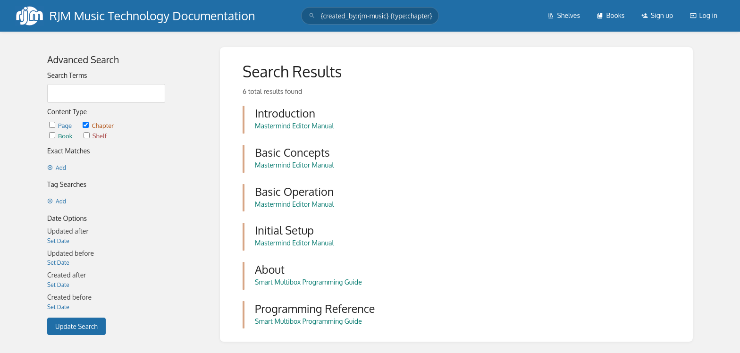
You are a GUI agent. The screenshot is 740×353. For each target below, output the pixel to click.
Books (610, 15)
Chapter (98, 125)
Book (61, 136)
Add (56, 167)
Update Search (76, 326)
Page (61, 125)
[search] (369, 16)
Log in (703, 15)
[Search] (312, 16)
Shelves (563, 15)
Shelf (95, 136)
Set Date (58, 240)
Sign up (657, 15)
